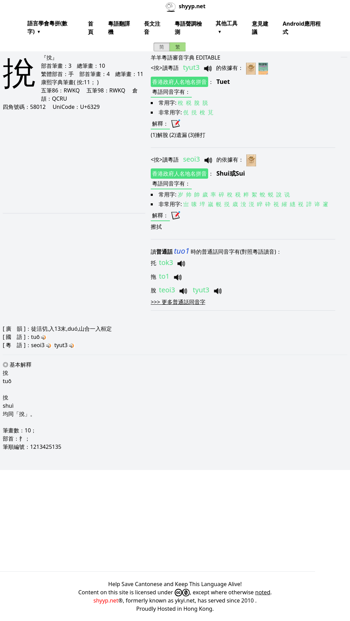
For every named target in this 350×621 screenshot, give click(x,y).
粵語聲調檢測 (188, 28)
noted (262, 592)
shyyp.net (105, 600)
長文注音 (152, 28)
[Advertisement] (71, 162)
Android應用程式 (302, 28)
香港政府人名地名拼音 (179, 82)
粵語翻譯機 (119, 28)
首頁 (90, 28)
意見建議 (260, 28)
